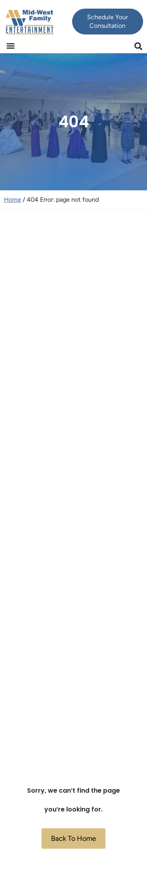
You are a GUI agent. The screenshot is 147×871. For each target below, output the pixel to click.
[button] (10, 46)
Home (12, 199)
